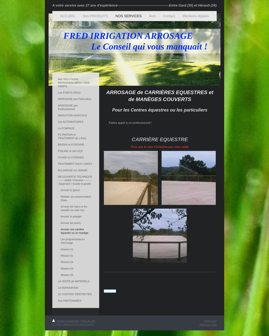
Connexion (210, 321)
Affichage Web (208, 324)
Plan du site (88, 321)
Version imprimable (66, 321)
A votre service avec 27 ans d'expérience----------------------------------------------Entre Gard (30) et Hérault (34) (134, 5)
